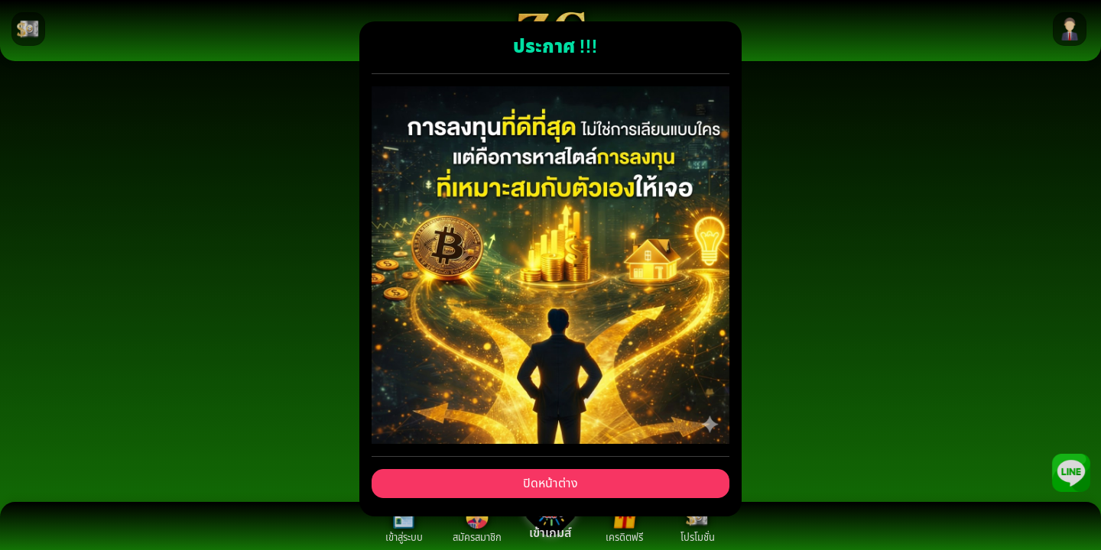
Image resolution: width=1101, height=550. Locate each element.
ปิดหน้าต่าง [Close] (550, 483)
